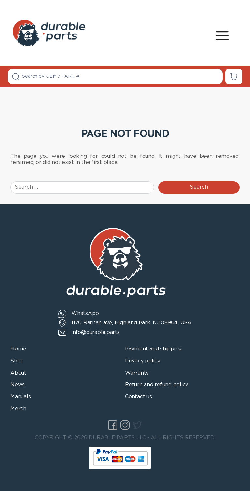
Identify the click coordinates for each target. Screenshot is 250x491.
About (18, 373)
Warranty (137, 373)
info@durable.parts (95, 332)
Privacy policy (142, 361)
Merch (18, 408)
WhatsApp (85, 313)
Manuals (20, 396)
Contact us (138, 396)
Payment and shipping (153, 349)
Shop (17, 361)
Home (18, 349)
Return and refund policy (156, 384)
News (17, 384)
